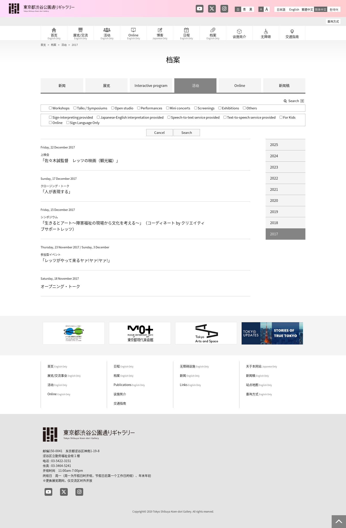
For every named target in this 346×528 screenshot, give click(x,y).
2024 (274, 155)
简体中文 (320, 9)
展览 (106, 85)
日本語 (281, 9)
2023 (274, 167)
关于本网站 (261, 366)
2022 (274, 178)
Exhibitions (228, 108)
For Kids (287, 117)
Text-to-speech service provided (250, 117)
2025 (274, 144)
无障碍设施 (194, 366)
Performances (149, 108)
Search (186, 132)
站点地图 (259, 384)
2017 (274, 233)
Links (190, 384)
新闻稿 (284, 85)
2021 (274, 189)
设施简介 (120, 394)
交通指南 (120, 403)
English (294, 9)
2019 (274, 211)
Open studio (122, 108)
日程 (123, 366)
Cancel (159, 132)
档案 (53, 45)
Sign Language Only (83, 122)
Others (250, 108)
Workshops (59, 108)
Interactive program (151, 85)
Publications (129, 384)
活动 (64, 45)
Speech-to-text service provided (193, 117)
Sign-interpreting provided (71, 117)
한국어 (334, 9)
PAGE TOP (339, 521)
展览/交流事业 (64, 375)
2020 (274, 200)
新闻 (62, 85)
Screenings (204, 108)
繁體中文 (307, 9)
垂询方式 (333, 21)
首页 (43, 45)
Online (239, 85)
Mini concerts (178, 108)
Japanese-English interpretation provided (130, 117)
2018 (274, 222)
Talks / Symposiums (90, 108)
